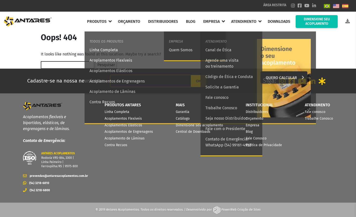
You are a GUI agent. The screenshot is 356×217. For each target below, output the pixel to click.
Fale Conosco (256, 138)
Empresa (252, 125)
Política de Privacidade (264, 145)
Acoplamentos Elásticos (123, 125)
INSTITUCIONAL (259, 105)
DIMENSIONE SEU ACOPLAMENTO (317, 21)
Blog (249, 132)
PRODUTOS (97, 21)
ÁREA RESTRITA (274, 5)
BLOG (190, 21)
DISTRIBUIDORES (163, 21)
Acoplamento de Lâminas (125, 138)
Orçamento (254, 118)
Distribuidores (257, 112)
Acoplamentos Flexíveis (123, 118)
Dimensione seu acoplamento (199, 125)
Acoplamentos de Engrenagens (129, 132)
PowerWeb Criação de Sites (241, 209)
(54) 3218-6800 (36, 190)
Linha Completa (117, 112)
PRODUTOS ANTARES (123, 105)
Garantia (182, 112)
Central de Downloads (193, 132)
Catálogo (183, 118)
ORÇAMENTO (129, 21)
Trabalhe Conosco (319, 118)
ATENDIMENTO (243, 21)
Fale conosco (315, 112)
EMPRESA (211, 21)
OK (198, 81)
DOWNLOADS (279, 21)
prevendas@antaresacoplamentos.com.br (54, 176)
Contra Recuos (116, 145)
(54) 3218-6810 (36, 183)
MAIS (180, 105)
